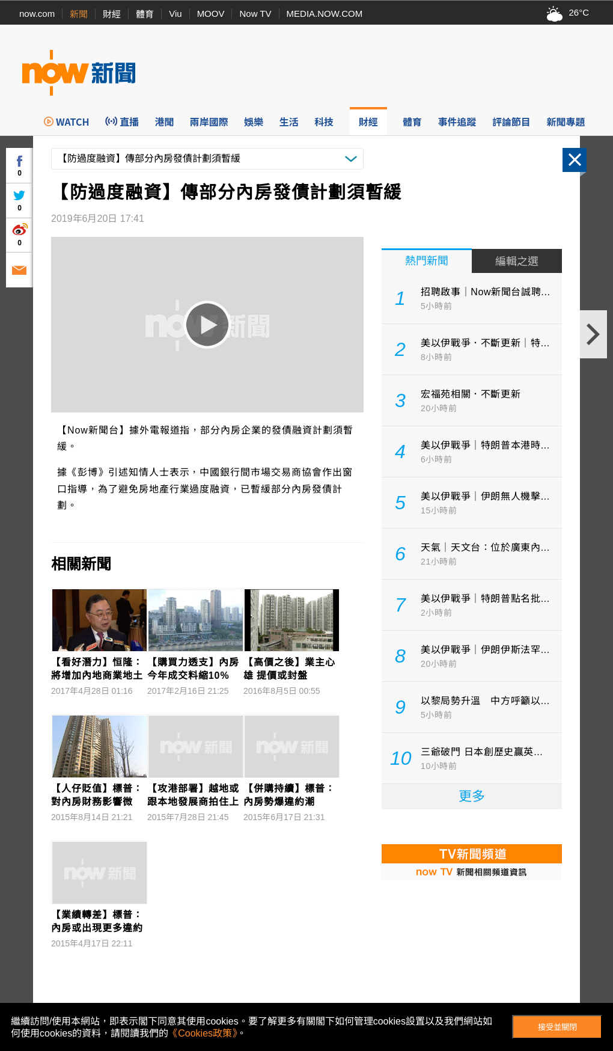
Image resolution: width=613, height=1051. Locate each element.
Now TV (255, 13)
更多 (472, 796)
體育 (145, 14)
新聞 (79, 14)
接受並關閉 (557, 1027)
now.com (37, 13)
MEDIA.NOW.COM (325, 13)
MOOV (211, 13)
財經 (112, 14)
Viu (175, 13)
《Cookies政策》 (202, 1033)
